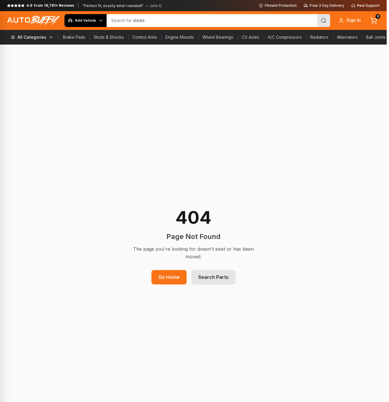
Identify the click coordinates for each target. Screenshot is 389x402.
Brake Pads (74, 37)
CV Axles (250, 37)
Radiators (319, 37)
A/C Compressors (285, 37)
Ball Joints (375, 37)
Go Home (169, 277)
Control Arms (144, 37)
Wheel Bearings (217, 37)
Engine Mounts (180, 37)
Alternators (347, 37)
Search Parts (213, 277)
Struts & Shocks (109, 37)
